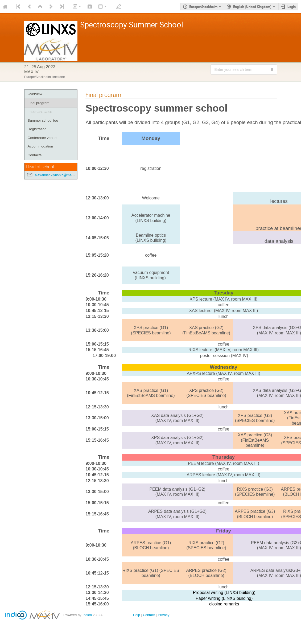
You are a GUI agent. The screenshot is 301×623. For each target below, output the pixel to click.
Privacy (164, 615)
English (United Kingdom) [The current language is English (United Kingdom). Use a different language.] (252, 6)
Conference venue (42, 138)
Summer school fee (43, 120)
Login (291, 6)
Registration (37, 129)
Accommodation (40, 146)
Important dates (40, 112)
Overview (35, 94)
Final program (39, 103)
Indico (87, 615)
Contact (149, 615)
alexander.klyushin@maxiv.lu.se (59, 175)
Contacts (35, 155)
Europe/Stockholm (203, 6)
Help (136, 615)
